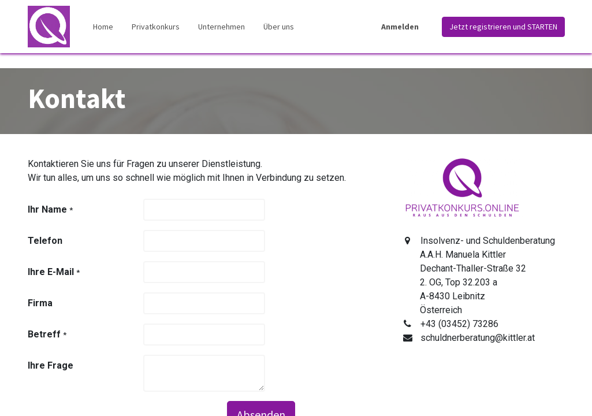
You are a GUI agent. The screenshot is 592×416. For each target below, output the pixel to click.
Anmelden (400, 26)
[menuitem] (103, 27)
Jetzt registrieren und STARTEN (503, 26)
